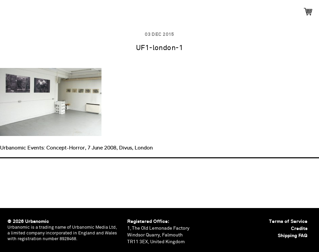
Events (89, 9)
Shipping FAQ (292, 235)
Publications (39, 9)
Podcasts (134, 9)
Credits (299, 228)
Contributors (241, 9)
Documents (185, 9)
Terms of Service (288, 221)
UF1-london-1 (159, 48)
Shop (288, 9)
